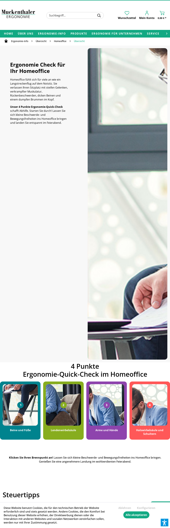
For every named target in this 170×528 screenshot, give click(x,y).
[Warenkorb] (163, 16)
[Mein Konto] (147, 15)
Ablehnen (124, 508)
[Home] (8, 34)
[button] (164, 522)
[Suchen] (99, 15)
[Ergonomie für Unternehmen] (117, 34)
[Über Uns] (25, 34)
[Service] (153, 34)
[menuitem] (75, 15)
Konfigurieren (146, 508)
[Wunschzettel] (127, 15)
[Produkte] (78, 34)
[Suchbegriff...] (75, 15)
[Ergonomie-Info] (52, 34)
